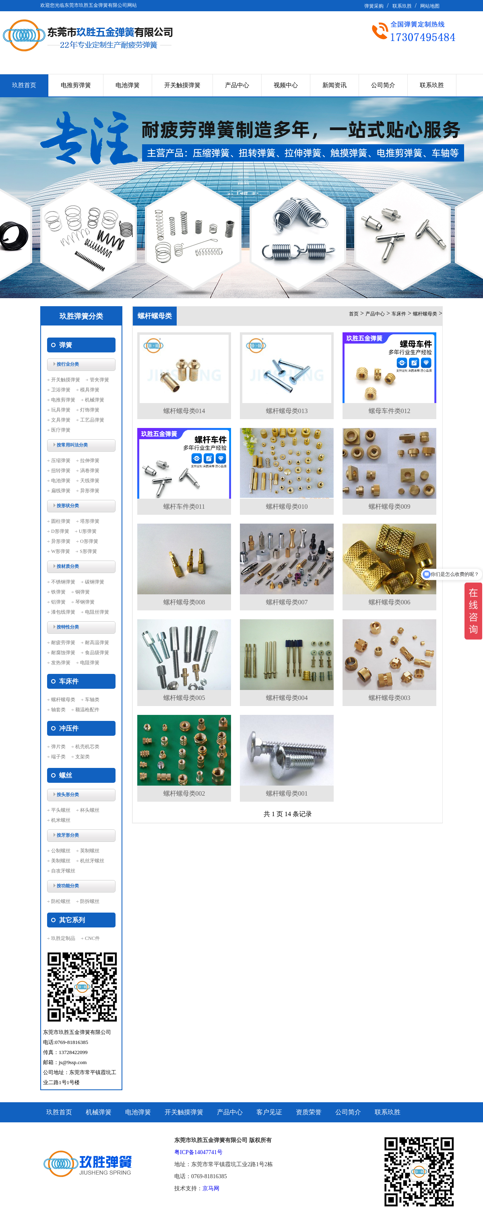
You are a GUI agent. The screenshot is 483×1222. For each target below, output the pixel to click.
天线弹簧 (89, 480)
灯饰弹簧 (89, 410)
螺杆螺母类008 (184, 602)
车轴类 (92, 699)
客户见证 (269, 1112)
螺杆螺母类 (63, 699)
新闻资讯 (334, 85)
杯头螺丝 (89, 810)
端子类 (58, 756)
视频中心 (286, 85)
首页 (354, 314)
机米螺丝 (60, 820)
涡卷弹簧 (89, 470)
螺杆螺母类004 (287, 697)
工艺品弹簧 (92, 420)
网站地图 (430, 6)
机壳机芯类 (87, 746)
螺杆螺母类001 (287, 793)
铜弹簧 (82, 592)
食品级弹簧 (97, 652)
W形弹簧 (60, 551)
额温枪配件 (87, 709)
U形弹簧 (88, 531)
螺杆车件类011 (184, 506)
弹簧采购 (374, 6)
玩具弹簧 (60, 410)
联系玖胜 (402, 6)
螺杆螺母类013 (287, 410)
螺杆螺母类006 (390, 602)
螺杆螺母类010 (287, 506)
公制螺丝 (60, 851)
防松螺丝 (60, 901)
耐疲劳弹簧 (63, 642)
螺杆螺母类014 (184, 410)
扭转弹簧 (60, 470)
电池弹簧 (128, 85)
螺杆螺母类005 (184, 697)
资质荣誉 (309, 1112)
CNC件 (92, 938)
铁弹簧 (58, 592)
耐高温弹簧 (97, 642)
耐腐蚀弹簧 (63, 652)
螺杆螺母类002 (184, 793)
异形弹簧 (89, 490)
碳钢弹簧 (94, 582)
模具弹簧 (89, 390)
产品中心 (237, 85)
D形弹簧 (60, 531)
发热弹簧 (60, 662)
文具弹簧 (60, 420)
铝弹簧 (58, 602)
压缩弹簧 (60, 460)
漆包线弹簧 (63, 612)
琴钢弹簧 (85, 602)
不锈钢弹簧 (63, 582)
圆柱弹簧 (60, 521)
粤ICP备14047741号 (198, 1152)
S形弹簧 (88, 551)
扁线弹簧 (60, 490)
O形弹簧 (89, 541)
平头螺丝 (60, 810)
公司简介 (383, 85)
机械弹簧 (94, 400)
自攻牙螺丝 (63, 871)
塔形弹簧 (89, 521)
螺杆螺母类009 (390, 506)
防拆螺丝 (89, 901)
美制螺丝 (60, 861)
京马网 (210, 1188)
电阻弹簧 (89, 662)
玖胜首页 (24, 85)
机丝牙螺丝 (92, 861)
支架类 (82, 756)
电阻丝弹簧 (97, 612)
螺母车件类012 (390, 410)
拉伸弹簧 (89, 460)
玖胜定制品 (63, 938)
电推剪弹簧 (76, 85)
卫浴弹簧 (60, 390)
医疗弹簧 (60, 430)
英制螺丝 (89, 851)
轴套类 (58, 709)
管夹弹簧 (99, 380)
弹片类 (58, 746)
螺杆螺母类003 (390, 697)
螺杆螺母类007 (287, 602)
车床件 (399, 314)
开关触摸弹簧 (182, 85)
